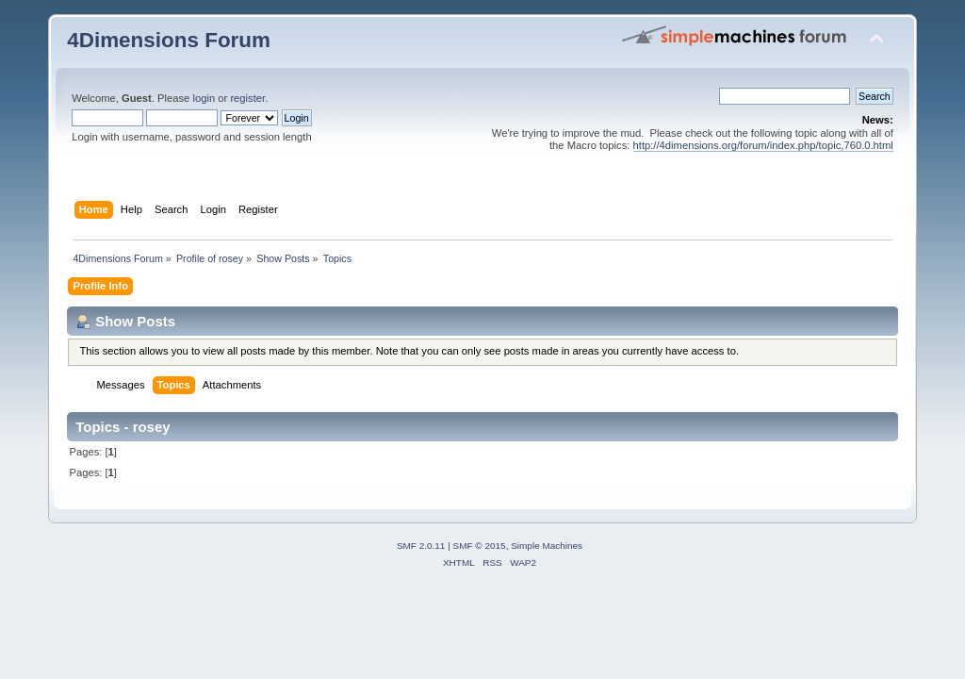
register (247, 98)
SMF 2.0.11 (421, 545)
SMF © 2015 (479, 545)
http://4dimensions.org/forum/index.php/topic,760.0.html (763, 145)
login (203, 98)
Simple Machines (546, 545)
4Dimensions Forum (168, 40)
